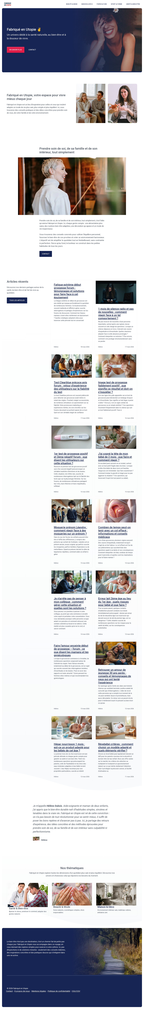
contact (45, 254)
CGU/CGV (76, 991)
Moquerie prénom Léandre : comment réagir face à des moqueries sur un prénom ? (70, 530)
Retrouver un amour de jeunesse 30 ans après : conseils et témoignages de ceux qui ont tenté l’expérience (114, 676)
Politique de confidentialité (59, 991)
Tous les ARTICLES (17, 300)
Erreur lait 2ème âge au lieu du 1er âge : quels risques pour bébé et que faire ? (114, 601)
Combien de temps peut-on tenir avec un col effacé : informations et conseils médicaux (114, 532)
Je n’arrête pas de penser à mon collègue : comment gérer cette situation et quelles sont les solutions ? (70, 603)
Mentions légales (38, 991)
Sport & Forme (116, 4)
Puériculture (102, 4)
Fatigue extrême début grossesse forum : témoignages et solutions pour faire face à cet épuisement (69, 291)
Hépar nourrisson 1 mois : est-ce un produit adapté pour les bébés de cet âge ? (71, 747)
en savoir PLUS (15, 50)
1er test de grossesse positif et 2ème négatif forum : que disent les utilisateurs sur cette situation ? (71, 458)
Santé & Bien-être (133, 4)
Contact (9, 991)
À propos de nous (22, 991)
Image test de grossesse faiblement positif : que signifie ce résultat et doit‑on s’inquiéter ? (115, 387)
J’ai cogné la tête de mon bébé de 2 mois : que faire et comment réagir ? (115, 457)
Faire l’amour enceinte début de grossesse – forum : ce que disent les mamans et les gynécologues (71, 650)
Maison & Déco (87, 4)
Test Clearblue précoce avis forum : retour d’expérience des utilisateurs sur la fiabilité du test (71, 387)
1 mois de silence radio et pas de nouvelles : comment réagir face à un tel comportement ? (116, 313)
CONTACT (32, 50)
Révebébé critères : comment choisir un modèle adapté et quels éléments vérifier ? (115, 747)
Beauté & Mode (71, 4)
